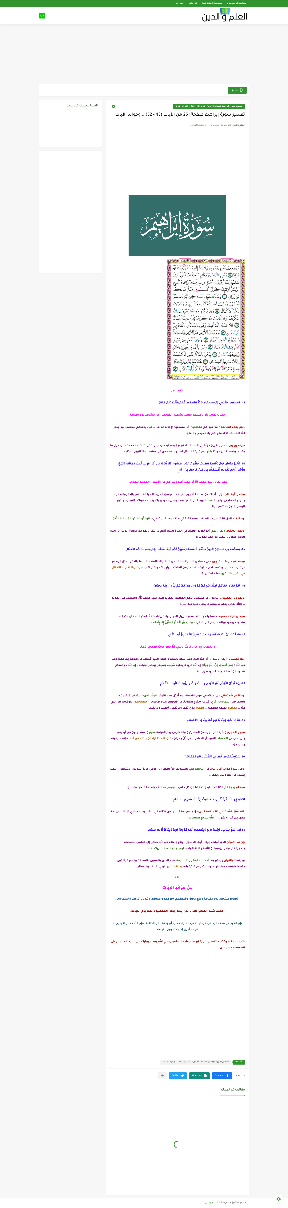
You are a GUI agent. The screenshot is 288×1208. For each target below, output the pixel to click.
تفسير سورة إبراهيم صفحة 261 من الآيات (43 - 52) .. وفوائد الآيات (208, 106)
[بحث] (42, 16)
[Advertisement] (144, 54)
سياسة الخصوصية (212, 3)
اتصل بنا (179, 3)
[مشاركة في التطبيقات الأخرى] (162, 1075)
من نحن (193, 3)
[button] (222, 1075)
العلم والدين (211, 1203)
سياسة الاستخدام (236, 3)
